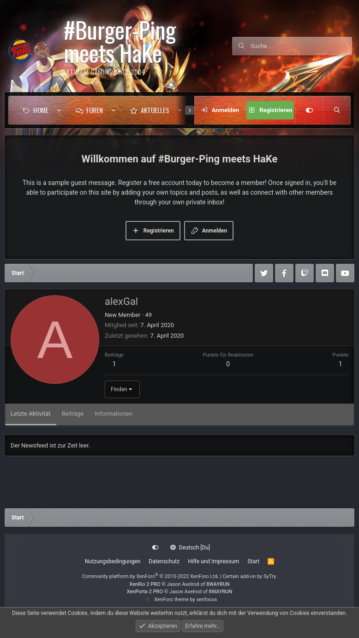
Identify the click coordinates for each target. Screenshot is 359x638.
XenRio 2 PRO (144, 584)
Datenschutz (164, 561)
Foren (94, 110)
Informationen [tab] (113, 413)
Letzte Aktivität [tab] (31, 413)
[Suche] (301, 46)
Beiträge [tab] (73, 413)
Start (253, 561)
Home (40, 110)
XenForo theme (171, 599)
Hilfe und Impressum (213, 561)
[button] (59, 110)
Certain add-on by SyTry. (249, 576)
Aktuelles (155, 110)
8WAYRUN (218, 584)
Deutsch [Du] (190, 547)
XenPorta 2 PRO (145, 592)
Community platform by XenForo (150, 576)
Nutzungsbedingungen (112, 561)
